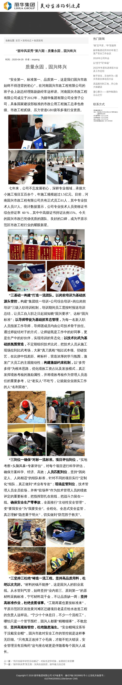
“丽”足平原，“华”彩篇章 (104, 45)
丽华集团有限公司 (43, 675)
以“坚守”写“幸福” (101, 63)
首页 (18, 40)
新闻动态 (27, 40)
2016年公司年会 (101, 58)
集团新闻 (38, 40)
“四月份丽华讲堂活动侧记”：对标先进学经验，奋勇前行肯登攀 (43, 661)
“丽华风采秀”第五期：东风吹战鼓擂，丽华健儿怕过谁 (39, 664)
